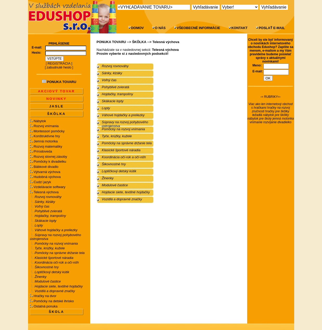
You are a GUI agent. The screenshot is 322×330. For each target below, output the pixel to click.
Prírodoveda (43, 151)
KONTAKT (239, 28)
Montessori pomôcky (49, 131)
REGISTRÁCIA (59, 63)
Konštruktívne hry (47, 136)
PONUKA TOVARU (111, 42)
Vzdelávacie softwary (49, 187)
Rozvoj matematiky (48, 146)
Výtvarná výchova (47, 172)
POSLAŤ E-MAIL (272, 28)
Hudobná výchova (47, 177)
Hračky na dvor (45, 296)
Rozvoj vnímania (46, 126)
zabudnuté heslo (59, 67)
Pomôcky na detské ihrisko (54, 301)
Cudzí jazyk (42, 182)
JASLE (56, 106)
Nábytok (40, 121)
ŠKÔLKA (56, 114)
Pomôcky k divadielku (50, 161)
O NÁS (160, 28)
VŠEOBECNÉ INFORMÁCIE (198, 28)
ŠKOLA (56, 312)
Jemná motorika (45, 141)
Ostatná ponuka (45, 306)
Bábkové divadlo (46, 167)
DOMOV (137, 28)
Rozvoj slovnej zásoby (50, 157)
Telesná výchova (46, 192)
